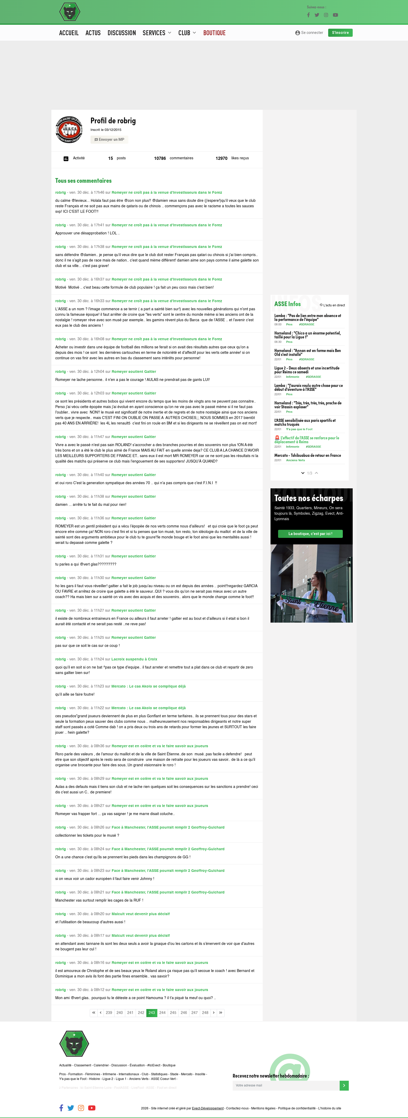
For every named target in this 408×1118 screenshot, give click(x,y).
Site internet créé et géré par (187, 1108)
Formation (75, 1074)
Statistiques (159, 1074)
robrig (60, 193)
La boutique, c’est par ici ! (310, 534)
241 (130, 1013)
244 (162, 1013)
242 (141, 1013)
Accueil (69, 33)
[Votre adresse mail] (286, 1086)
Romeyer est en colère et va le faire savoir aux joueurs (160, 746)
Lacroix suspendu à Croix (134, 659)
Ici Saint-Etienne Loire (96, 1088)
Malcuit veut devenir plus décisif (141, 914)
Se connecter (309, 33)
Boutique (214, 33)
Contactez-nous (237, 1108)
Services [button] (158, 33)
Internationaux (129, 1074)
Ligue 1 (121, 1079)
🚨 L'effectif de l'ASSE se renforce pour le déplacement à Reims (306, 439)
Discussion (121, 33)
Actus (93, 33)
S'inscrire (340, 33)
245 (173, 1013)
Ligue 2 (108, 1079)
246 (184, 1013)
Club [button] (187, 33)
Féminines (92, 1074)
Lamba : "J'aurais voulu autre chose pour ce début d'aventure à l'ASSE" (308, 387)
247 (194, 1013)
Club (145, 1074)
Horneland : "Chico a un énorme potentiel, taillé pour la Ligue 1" (307, 335)
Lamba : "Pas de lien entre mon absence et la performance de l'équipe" (307, 317)
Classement (82, 1065)
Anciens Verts (295, 460)
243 (152, 1013)
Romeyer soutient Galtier (134, 372)
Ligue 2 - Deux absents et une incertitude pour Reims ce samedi (306, 370)
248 (205, 1013)
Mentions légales (263, 1108)
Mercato (187, 1074)
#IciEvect (153, 1065)
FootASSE (121, 1088)
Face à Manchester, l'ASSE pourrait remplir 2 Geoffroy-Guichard (168, 827)
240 (120, 1013)
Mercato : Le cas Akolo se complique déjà (148, 686)
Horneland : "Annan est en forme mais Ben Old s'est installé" (307, 352)
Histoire (94, 1079)
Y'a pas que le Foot (299, 429)
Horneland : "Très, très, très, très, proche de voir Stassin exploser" (307, 405)
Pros (289, 324)
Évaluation (137, 1065)
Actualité (65, 1065)
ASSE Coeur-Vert (163, 1079)
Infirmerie (292, 377)
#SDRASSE (306, 324)
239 (109, 1013)
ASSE (150, 1088)
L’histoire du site (329, 1108)
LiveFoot (137, 1088)
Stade (174, 1074)
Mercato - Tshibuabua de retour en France (307, 455)
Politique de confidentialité (297, 1108)
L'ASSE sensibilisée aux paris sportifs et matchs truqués (305, 422)
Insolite (200, 1074)
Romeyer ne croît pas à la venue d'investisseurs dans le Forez (167, 193)
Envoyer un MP (109, 139)
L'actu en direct (332, 305)
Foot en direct (166, 1088)
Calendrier (101, 1065)
